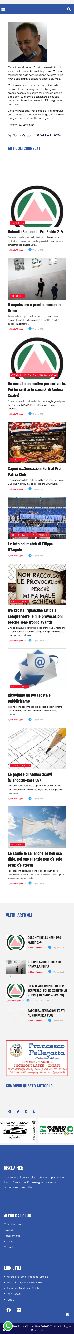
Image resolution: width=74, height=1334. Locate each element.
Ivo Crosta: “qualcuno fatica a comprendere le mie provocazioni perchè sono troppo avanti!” (35, 616)
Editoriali (17, 296)
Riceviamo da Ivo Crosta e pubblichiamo (29, 698)
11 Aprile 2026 (36, 489)
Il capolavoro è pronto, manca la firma (45, 964)
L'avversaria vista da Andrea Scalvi (34, 375)
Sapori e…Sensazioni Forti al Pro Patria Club (46, 1012)
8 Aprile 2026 (36, 555)
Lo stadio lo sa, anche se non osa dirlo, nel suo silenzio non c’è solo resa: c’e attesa (35, 859)
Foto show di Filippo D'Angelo (30, 535)
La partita (17, 223)
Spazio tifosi (19, 601)
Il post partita (20, 765)
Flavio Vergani (16, 250)
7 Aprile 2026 (36, 719)
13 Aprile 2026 (36, 250)
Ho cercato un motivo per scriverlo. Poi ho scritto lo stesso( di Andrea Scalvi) (37, 389)
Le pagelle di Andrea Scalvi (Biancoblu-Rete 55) (30, 777)
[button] (3, 9)
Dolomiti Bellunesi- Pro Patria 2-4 (35, 231)
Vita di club (18, 460)
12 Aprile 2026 (36, 414)
